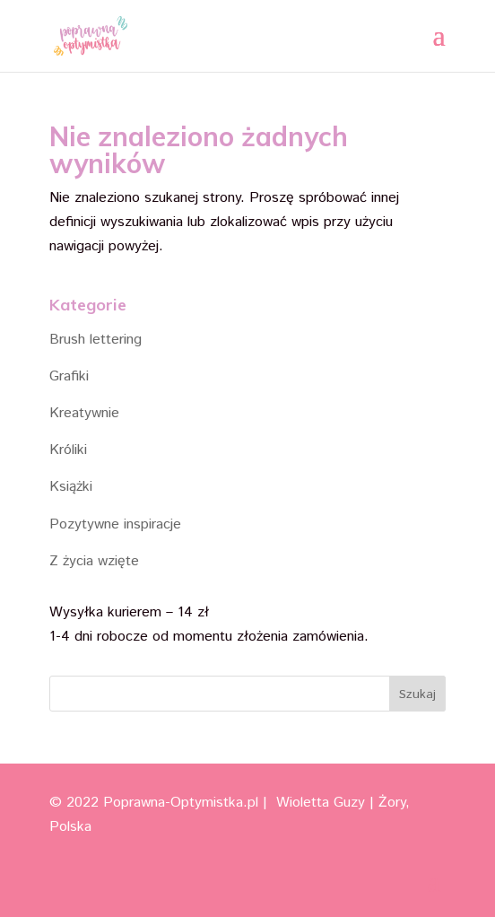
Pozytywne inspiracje (115, 524)
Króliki (68, 450)
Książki (70, 486)
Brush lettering (95, 339)
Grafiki (69, 376)
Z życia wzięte (94, 561)
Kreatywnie (84, 413)
